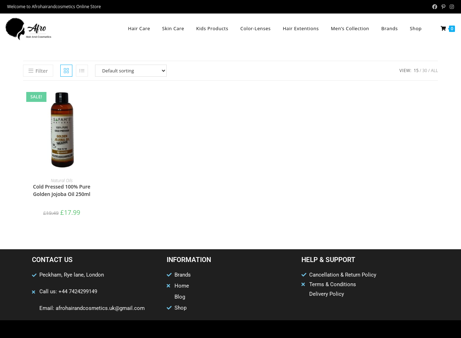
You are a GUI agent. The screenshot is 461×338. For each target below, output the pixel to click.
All (434, 70)
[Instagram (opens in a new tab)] (451, 6)
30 (424, 70)
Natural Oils (62, 181)
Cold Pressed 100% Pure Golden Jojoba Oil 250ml (61, 190)
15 (416, 70)
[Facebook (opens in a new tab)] (434, 6)
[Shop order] (131, 71)
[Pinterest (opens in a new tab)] (443, 6)
